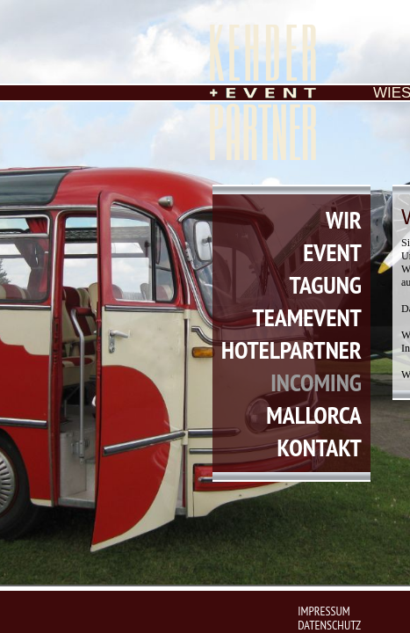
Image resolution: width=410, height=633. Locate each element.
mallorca (314, 414)
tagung (326, 284)
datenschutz (329, 625)
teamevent (307, 317)
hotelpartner (291, 349)
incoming (316, 382)
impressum (323, 611)
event (332, 252)
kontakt (319, 447)
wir (344, 219)
